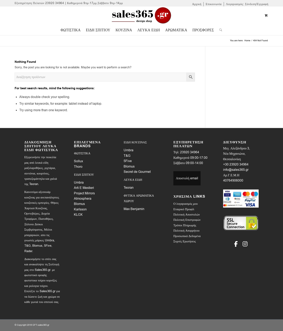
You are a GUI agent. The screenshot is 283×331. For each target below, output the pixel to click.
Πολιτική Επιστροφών (187, 220)
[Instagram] (245, 244)
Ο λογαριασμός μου (185, 204)
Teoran (129, 187)
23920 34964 (189, 152)
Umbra (79, 182)
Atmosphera (82, 198)
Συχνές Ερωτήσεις (184, 241)
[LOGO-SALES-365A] (141, 16)
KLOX (78, 214)
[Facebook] (236, 244)
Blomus (79, 204)
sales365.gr (43, 325)
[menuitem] (197, 4)
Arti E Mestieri (84, 188)
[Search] (219, 30)
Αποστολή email (187, 178)
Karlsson (80, 209)
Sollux (78, 161)
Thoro (78, 166)
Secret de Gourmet (137, 172)
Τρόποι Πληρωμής (184, 225)
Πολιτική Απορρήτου (186, 231)
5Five (128, 161)
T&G (127, 156)
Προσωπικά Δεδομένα (187, 236)
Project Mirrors (84, 193)
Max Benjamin (134, 209)
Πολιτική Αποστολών (186, 214)
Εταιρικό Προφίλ (183, 209)
